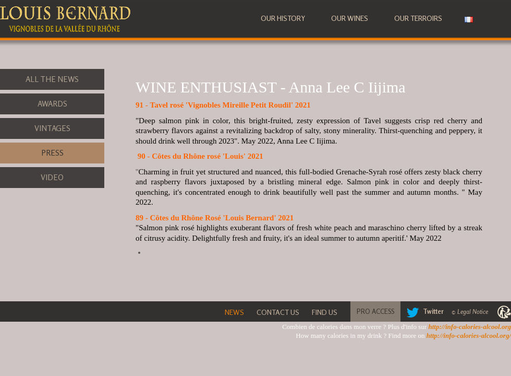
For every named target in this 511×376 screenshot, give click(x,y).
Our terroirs (418, 18)
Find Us (324, 312)
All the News (52, 79)
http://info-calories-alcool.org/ (469, 335)
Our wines (349, 18)
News (234, 312)
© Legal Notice (470, 311)
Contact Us (278, 312)
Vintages (52, 128)
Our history (283, 18)
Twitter (423, 311)
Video (52, 177)
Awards (52, 104)
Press (52, 153)
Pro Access (375, 311)
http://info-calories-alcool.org (469, 327)
